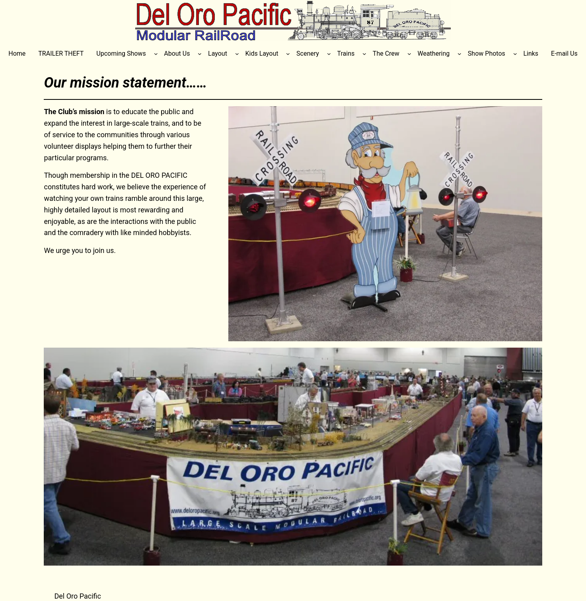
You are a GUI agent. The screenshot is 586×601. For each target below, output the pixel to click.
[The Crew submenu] (409, 54)
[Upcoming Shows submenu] (156, 54)
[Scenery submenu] (329, 54)
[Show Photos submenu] (515, 54)
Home (16, 53)
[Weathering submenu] (459, 54)
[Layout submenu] (237, 54)
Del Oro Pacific (78, 596)
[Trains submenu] (364, 54)
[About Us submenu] (200, 54)
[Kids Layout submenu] (288, 54)
